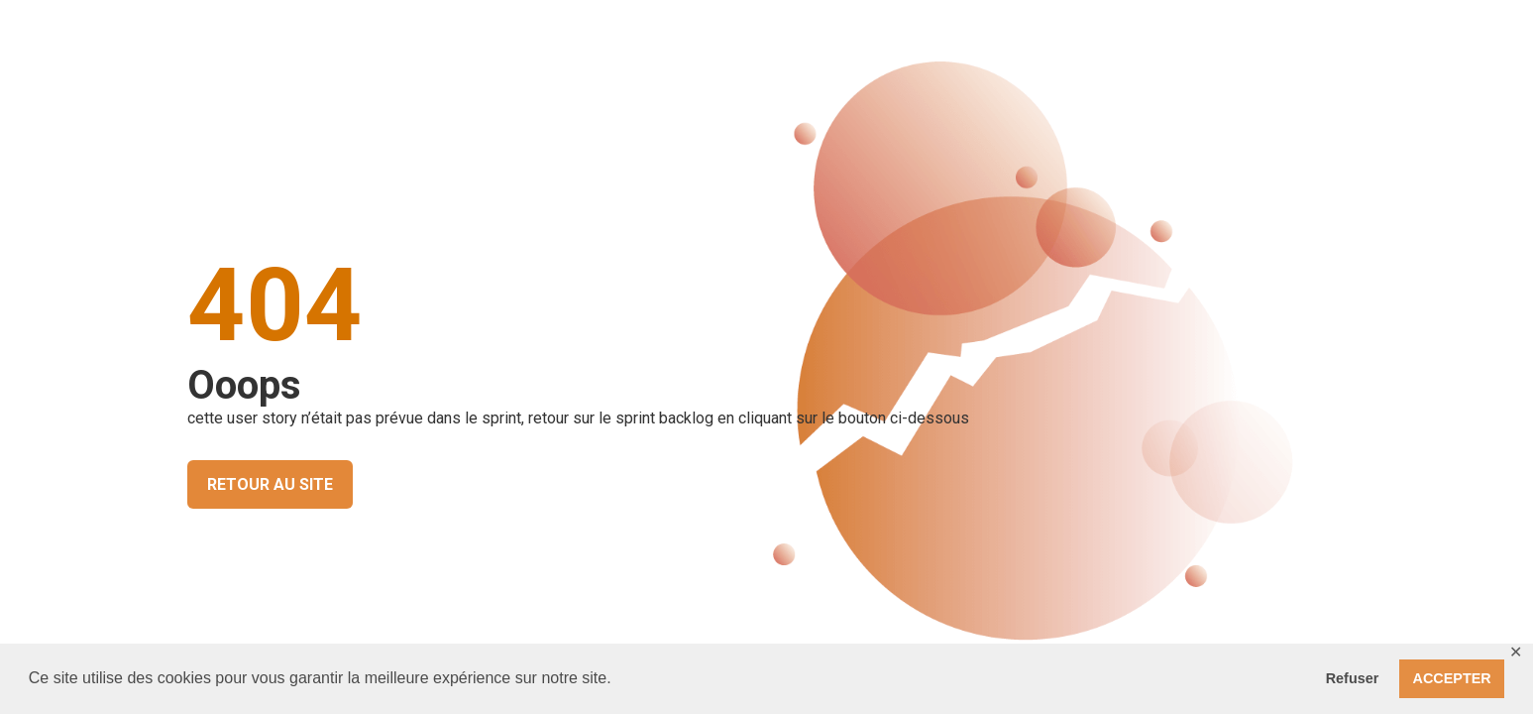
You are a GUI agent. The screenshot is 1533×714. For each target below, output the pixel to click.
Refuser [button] (1352, 678)
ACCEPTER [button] (1452, 678)
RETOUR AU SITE (270, 484)
